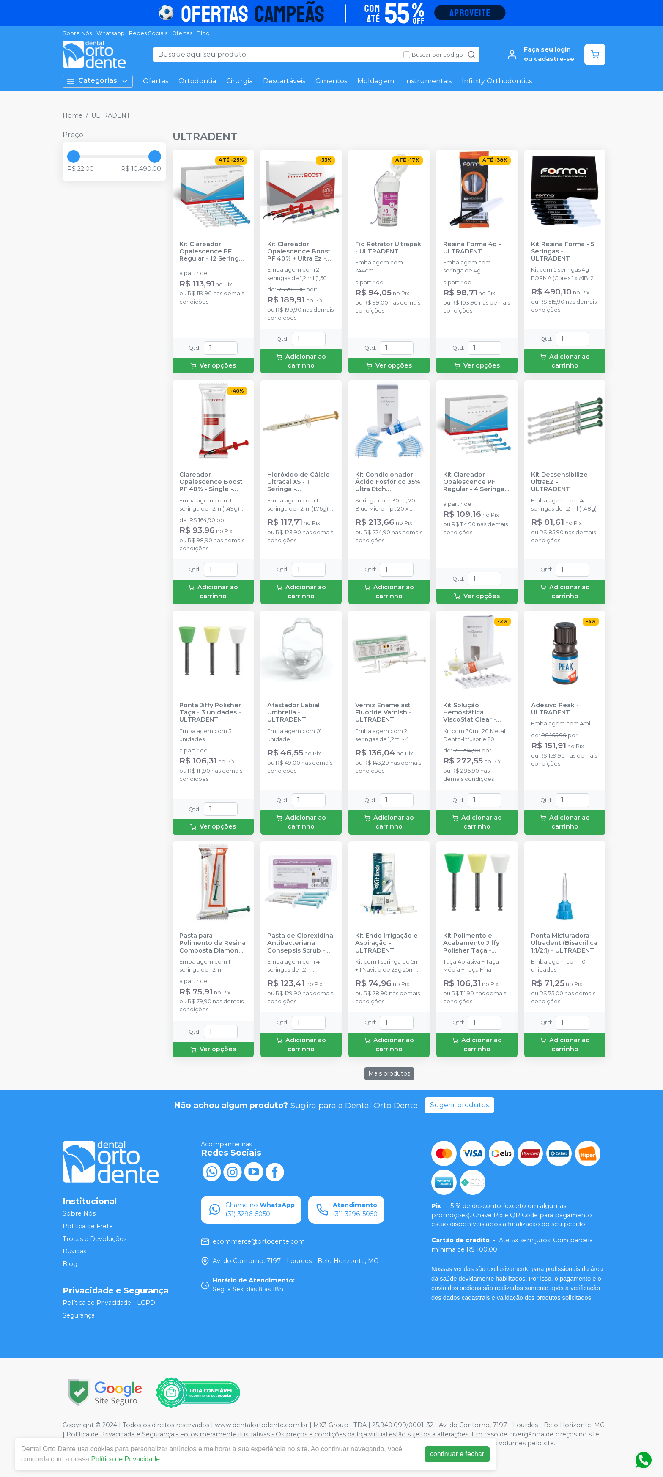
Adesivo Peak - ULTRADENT (555, 709)
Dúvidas (74, 1251)
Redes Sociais (148, 33)
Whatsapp (110, 33)
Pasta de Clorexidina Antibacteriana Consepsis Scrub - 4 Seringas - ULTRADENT (300, 943)
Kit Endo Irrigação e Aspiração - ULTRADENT (386, 943)
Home (72, 115)
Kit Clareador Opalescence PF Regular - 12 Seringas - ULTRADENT (212, 252)
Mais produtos (389, 1073)
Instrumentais (428, 81)
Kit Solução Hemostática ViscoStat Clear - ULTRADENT (469, 713)
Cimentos (331, 81)
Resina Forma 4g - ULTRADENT (472, 248)
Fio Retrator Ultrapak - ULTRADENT (388, 248)
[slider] (73, 156)
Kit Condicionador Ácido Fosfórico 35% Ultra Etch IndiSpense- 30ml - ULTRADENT (387, 482)
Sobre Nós (77, 33)
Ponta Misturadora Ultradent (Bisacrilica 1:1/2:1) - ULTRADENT (564, 943)
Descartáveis (284, 81)
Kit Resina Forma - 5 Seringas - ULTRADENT (562, 252)
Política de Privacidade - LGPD (109, 1303)
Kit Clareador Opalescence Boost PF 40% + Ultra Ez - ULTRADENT (299, 252)
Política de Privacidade (125, 1459)
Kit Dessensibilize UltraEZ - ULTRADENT (559, 482)
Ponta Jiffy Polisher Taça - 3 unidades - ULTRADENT (210, 713)
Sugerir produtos (459, 1105)
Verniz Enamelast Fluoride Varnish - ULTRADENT (383, 713)
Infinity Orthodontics (497, 81)
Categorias (97, 81)
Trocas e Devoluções (94, 1239)
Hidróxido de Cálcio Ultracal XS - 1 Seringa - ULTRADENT (298, 482)
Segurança (79, 1315)
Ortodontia (197, 81)
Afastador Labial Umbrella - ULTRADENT (293, 713)
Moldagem (375, 81)
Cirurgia (239, 81)
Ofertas (182, 33)
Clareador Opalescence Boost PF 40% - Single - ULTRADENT (211, 482)
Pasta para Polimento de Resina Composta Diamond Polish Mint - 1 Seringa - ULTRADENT (212, 943)
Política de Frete (88, 1226)
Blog (203, 33)
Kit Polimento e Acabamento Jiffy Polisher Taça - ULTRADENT (471, 943)
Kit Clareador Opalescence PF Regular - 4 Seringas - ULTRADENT (475, 482)
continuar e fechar (457, 1454)
